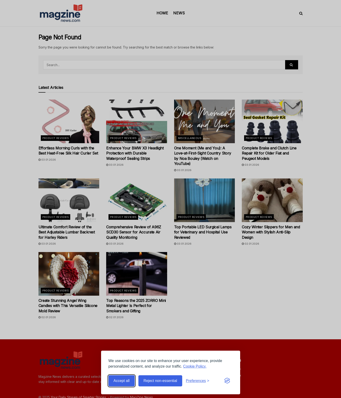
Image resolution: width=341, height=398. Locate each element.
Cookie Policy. (194, 366)
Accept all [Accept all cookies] (122, 381)
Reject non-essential (160, 381)
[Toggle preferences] (197, 381)
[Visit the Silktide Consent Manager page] (227, 380)
